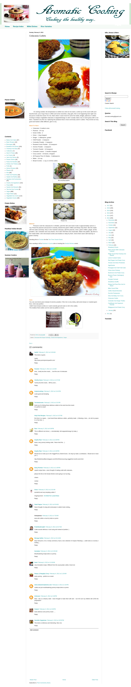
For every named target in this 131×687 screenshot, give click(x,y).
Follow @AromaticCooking (112, 108)
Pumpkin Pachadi (113, 279)
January (110, 310)
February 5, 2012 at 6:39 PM (46, 428)
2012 (108, 218)
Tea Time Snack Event (55, 239)
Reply (36, 363)
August (110, 230)
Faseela (36, 369)
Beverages (9, 144)
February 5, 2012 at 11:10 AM (48, 369)
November (111, 222)
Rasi (35, 428)
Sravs (36, 489)
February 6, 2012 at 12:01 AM (47, 489)
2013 (108, 215)
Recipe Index (18, 26)
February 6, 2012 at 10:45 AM (49, 551)
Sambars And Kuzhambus (13, 179)
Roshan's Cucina (47, 243)
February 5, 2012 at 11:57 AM (51, 380)
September (111, 227)
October (110, 225)
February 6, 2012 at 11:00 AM (46, 562)
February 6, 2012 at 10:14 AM (52, 538)
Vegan (65, 337)
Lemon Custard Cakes (114, 258)
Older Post (95, 679)
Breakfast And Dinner (12, 146)
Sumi (35, 562)
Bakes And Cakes (11, 140)
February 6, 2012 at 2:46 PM (49, 596)
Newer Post (33, 679)
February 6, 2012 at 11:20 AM (58, 573)
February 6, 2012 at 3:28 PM (48, 609)
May (109, 237)
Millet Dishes (32, 26)
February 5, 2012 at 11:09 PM (51, 467)
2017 (108, 205)
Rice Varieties (46, 26)
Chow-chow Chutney (114, 270)
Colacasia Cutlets (113, 298)
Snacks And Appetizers (57, 337)
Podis (8, 166)
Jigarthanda (111, 265)
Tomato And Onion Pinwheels (116, 263)
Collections (9, 151)
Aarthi (36, 352)
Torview (41, 239)
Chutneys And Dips (11, 148)
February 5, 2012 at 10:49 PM (50, 440)
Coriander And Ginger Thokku (116, 301)
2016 (108, 208)
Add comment (34, 630)
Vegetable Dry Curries (12, 196)
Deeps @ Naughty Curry (41, 573)
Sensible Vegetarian (40, 620)
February (111, 245)
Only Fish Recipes (39, 415)
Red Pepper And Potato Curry (116, 260)
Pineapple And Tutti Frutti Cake (117, 268)
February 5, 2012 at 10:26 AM (47, 352)
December (111, 220)
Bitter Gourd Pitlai (113, 288)
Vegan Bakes (10, 193)
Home (7, 26)
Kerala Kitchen (69, 243)
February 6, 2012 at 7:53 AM (50, 515)
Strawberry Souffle (113, 281)
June (110, 235)
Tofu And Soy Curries (12, 189)
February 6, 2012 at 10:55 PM (55, 620)
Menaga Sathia (38, 538)
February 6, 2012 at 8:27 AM (54, 527)
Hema (37, 334)
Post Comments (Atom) (43, 683)
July (109, 232)
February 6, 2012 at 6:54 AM (51, 504)
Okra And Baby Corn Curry (115, 296)
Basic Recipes (10, 142)
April (109, 240)
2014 (108, 213)
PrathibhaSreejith (39, 527)
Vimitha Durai (38, 380)
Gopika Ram (38, 440)
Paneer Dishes (10, 159)
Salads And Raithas (12, 177)
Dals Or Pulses (10, 153)
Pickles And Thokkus (12, 164)
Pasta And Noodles (11, 162)
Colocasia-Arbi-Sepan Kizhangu (42, 337)
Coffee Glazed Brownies (115, 291)
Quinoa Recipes (10, 168)
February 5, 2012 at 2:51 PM (52, 402)
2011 (108, 313)
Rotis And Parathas (11, 175)
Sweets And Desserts (12, 187)
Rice (7, 172)
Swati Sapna (38, 504)
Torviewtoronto (39, 402)
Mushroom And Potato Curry (116, 273)
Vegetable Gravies (11, 198)
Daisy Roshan (38, 467)
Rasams (8, 170)
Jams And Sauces (11, 157)
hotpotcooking (38, 391)
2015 (108, 210)
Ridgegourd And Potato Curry (116, 307)
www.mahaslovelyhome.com (43, 585)
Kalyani (36, 609)
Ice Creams (9, 155)
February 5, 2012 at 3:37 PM (54, 415)
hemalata (37, 551)
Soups (8, 185)
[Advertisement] (14, 64)
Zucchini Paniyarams (114, 293)
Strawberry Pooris (113, 247)
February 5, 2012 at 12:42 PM (52, 391)
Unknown (37, 596)
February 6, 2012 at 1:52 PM (60, 585)
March (110, 242)
